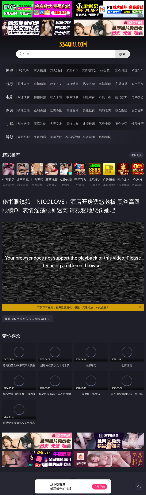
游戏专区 (72, 70)
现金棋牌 (121, 70)
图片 (9, 110)
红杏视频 (89, 137)
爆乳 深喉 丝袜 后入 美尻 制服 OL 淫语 (28, 319)
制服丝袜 (89, 97)
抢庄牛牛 (138, 70)
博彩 (9, 70)
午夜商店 (40, 137)
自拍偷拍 (40, 84)
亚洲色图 (40, 110)
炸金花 (105, 70)
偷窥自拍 (23, 110)
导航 (9, 136)
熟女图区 (121, 110)
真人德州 (40, 70)
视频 (9, 83)
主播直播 (121, 84)
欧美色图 (56, 110)
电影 (9, 96)
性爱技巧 (138, 124)
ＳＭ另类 (138, 84)
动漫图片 (72, 110)
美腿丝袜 (89, 110)
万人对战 (56, 70)
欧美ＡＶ (56, 84)
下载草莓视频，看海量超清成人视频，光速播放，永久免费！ (89, 307)
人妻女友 (56, 124)
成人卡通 (56, 97)
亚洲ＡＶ (23, 84)
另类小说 (105, 124)
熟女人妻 (89, 84)
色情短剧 (105, 137)
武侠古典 (72, 124)
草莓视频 (56, 137)
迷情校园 (89, 124)
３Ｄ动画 (72, 84)
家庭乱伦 (40, 124)
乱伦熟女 (121, 97)
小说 (9, 123)
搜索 (122, 54)
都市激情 (23, 124)
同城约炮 (23, 137)
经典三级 (105, 97)
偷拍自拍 (40, 97)
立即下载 (99, 486)
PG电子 (23, 70)
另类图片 (138, 110)
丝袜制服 (105, 84)
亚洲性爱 (23, 97)
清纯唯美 (105, 110)
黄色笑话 (121, 124)
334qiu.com (73, 44)
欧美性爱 (72, 97)
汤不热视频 (72, 137)
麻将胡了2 (89, 70)
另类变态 (138, 97)
